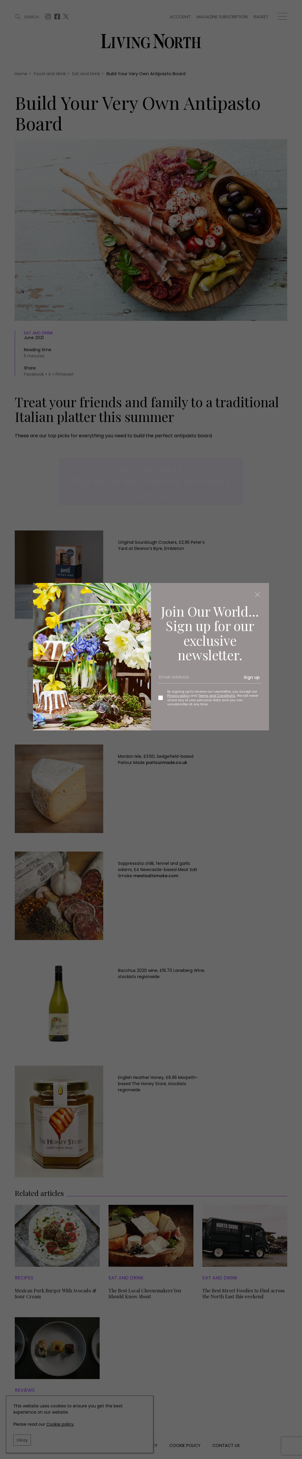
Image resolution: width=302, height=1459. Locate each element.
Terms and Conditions (216, 695)
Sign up (252, 677)
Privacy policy (178, 695)
